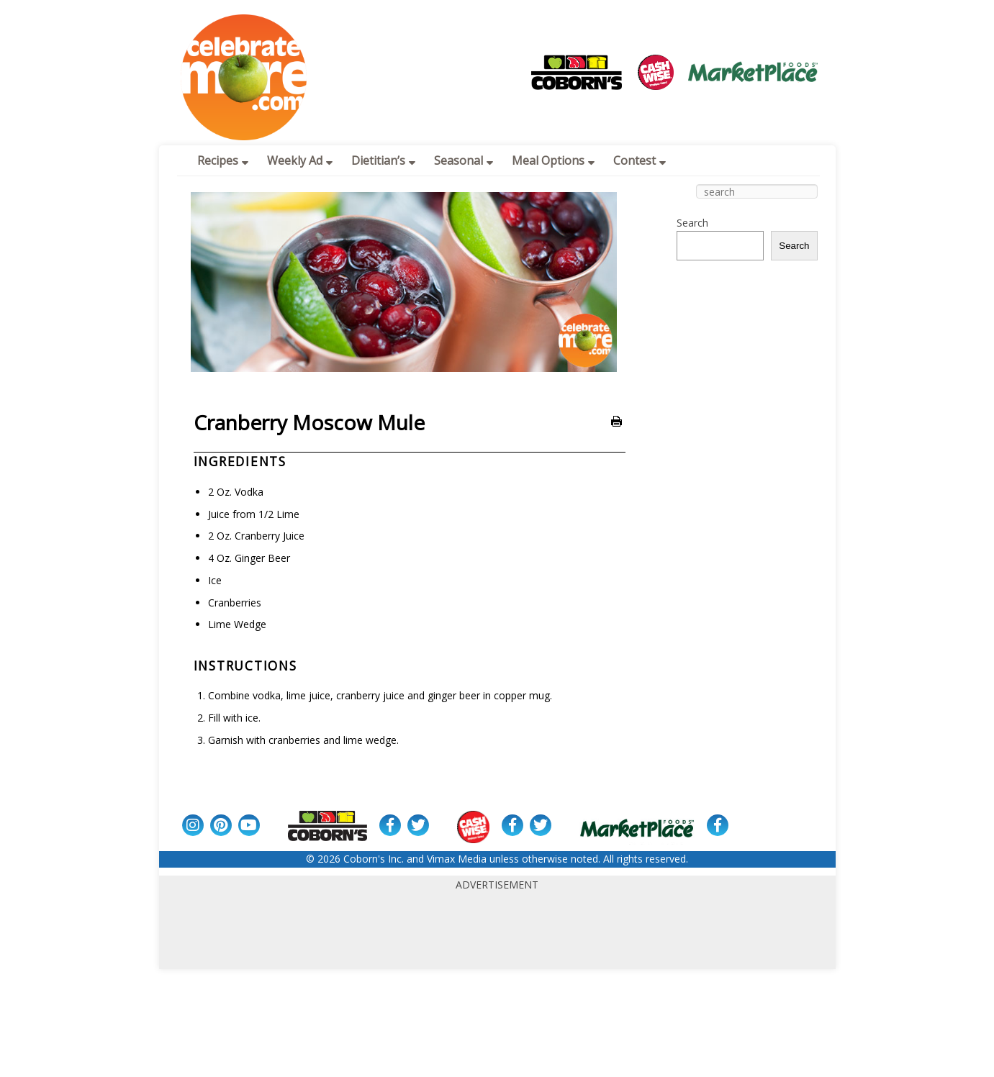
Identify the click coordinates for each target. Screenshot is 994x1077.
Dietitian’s (383, 160)
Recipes (222, 160)
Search (692, 223)
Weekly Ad (300, 160)
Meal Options (553, 160)
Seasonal (463, 160)
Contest (639, 160)
